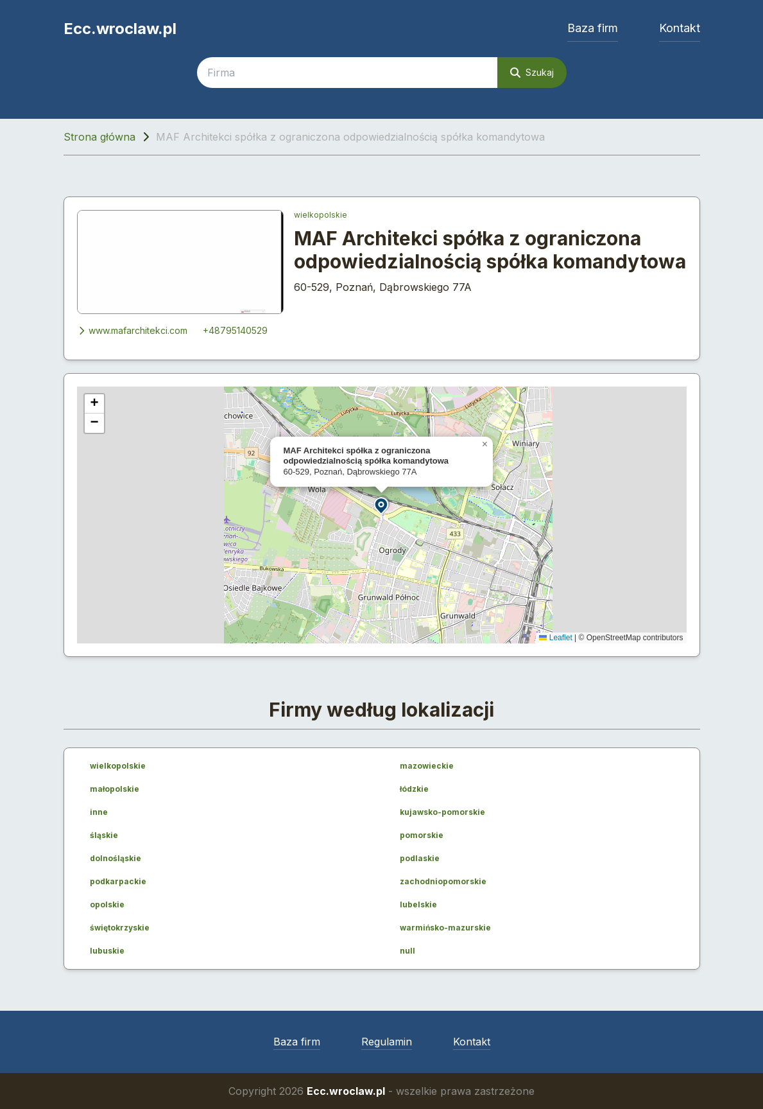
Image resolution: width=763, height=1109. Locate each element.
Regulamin (386, 1041)
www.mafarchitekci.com (132, 330)
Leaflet (555, 637)
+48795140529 (235, 330)
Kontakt (679, 28)
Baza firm (592, 28)
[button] (381, 505)
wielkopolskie (320, 215)
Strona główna (99, 136)
